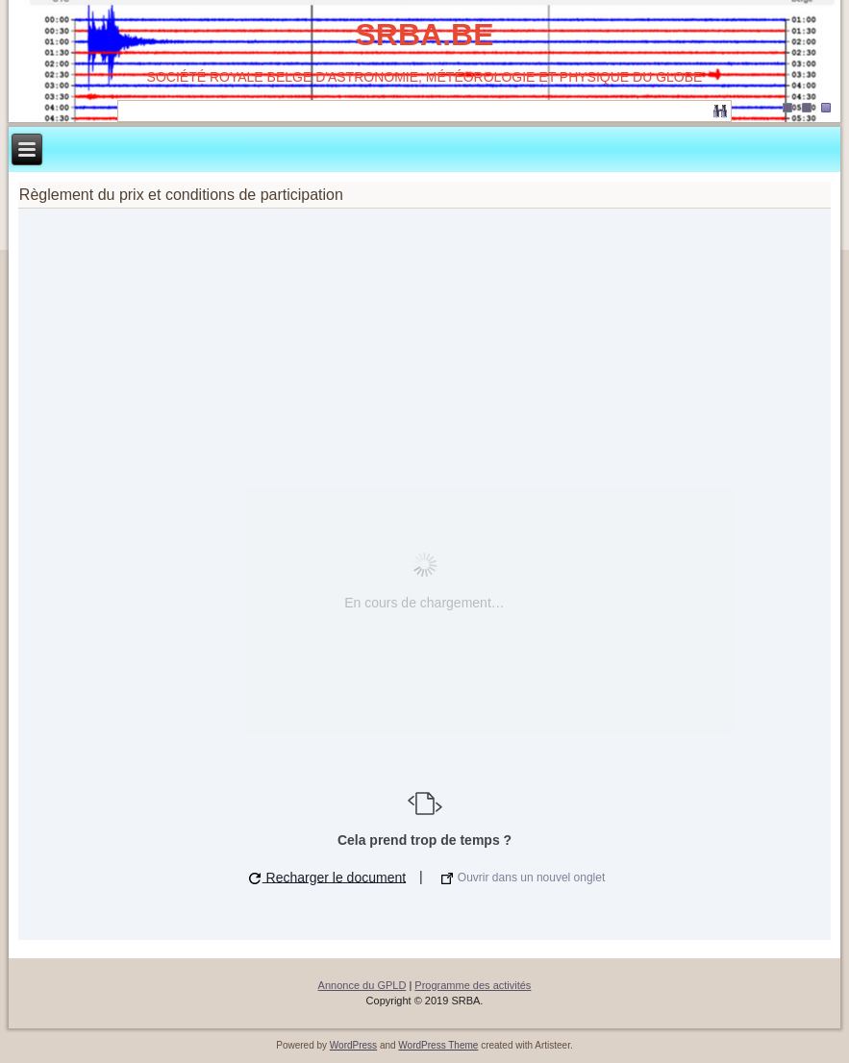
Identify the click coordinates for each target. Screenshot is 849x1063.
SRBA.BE (424, 34)
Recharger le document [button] (327, 876)
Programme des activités (472, 985)
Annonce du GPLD (362, 985)
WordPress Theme (438, 1045)
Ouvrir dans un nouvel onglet (523, 877)
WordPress (353, 1045)
